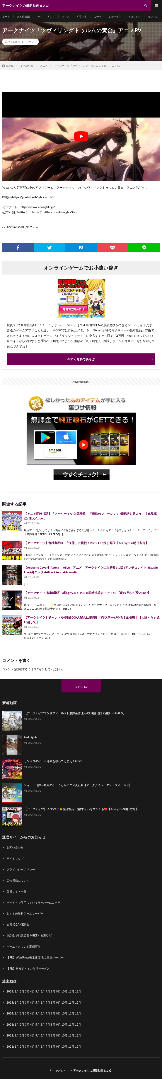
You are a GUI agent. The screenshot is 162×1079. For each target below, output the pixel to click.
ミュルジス (134, 16)
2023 (10, 1024)
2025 (10, 1002)
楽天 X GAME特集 (18, 924)
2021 (10, 1046)
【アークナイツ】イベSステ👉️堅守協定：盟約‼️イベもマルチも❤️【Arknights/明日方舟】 (81, 809)
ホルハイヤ (114, 16)
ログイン (39, 669)
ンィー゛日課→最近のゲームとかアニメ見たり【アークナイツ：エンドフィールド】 (78, 785)
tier (39, 16)
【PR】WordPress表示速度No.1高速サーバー (35, 957)
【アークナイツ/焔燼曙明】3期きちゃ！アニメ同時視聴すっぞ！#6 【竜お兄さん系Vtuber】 (87, 593)
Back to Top (81, 687)
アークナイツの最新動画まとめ (92, 1070)
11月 (71, 1002)
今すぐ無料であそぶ (81, 359)
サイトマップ (15, 858)
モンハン (153, 16)
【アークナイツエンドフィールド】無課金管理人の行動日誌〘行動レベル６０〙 (75, 713)
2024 (10, 1013)
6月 (43, 1002)
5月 (37, 991)
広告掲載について (18, 880)
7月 (48, 1002)
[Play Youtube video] (81, 136)
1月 (17, 991)
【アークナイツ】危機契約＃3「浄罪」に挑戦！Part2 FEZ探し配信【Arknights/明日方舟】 (86, 543)
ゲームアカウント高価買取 (24, 946)
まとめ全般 (23, 16)
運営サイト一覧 (16, 891)
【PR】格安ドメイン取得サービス (28, 968)
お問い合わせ (15, 847)
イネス (66, 16)
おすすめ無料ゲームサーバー (25, 913)
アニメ (51, 16)
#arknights (30, 737)
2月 (22, 991)
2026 (10, 991)
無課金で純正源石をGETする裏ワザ (29, 935)
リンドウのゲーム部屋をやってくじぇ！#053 (53, 761)
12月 (78, 1002)
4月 (32, 991)
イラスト (82, 16)
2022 (10, 1035)
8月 (53, 1002)
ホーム (6, 16)
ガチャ (98, 16)
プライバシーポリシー (21, 869)
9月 (58, 1002)
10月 (64, 1002)
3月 (27, 991)
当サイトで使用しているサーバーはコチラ (33, 902)
